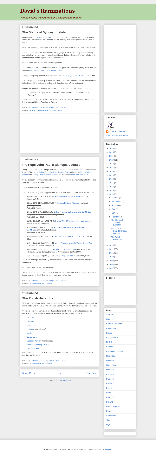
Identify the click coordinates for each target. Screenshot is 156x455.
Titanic (109, 420)
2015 (111, 190)
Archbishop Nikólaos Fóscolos (67, 203)
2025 (111, 152)
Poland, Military (33, 349)
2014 (111, 194)
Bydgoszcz (31, 317)
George (41, 37)
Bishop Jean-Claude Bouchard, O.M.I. (70, 236)
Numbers (48, 283)
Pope (108, 393)
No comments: (62, 107)
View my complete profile (117, 135)
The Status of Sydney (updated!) (45, 32)
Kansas (109, 347)
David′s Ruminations (47, 11)
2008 (111, 264)
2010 (111, 257)
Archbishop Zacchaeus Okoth (65, 249)
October (115, 197)
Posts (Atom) (65, 380)
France (109, 333)
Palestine (110, 374)
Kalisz (29, 325)
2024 (111, 156)
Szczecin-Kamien (34, 341)
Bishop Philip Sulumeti (64, 256)
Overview (110, 370)
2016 (111, 187)
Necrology (110, 356)
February (116, 217)
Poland (109, 383)
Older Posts (91, 373)
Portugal (110, 397)
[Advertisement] (60, 133)
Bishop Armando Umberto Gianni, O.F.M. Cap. (73, 243)
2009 (111, 260)
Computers (111, 328)
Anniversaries (112, 314)
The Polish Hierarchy (37, 298)
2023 (111, 160)
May (114, 213)
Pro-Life (109, 402)
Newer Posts (28, 373)
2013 (111, 245)
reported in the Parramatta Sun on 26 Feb (45, 70)
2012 (111, 249)
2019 (111, 175)
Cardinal (32, 110)
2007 (111, 268)
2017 (111, 183)
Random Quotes (113, 406)
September (117, 201)
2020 (111, 171)
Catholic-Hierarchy (43, 110)
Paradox (110, 379)
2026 (111, 148)
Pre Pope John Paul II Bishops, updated (51, 164)
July (114, 209)
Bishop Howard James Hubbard (46, 175)
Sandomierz (32, 337)
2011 (111, 253)
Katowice (30, 329)
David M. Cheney (117, 131)
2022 (111, 164)
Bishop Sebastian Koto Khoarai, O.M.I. (54, 172)
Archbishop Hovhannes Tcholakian (68, 196)
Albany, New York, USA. (78, 175)
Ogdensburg (111, 365)
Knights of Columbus (115, 351)
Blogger (108, 449)
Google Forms (112, 337)
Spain (108, 411)
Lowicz (30, 333)
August (115, 205)
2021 (111, 167)
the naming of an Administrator (74, 75)
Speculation (57, 110)
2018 (111, 179)
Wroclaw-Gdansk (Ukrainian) (38, 345)
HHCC (109, 342)
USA (108, 425)
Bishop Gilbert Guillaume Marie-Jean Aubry (72, 221)
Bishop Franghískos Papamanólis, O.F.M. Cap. (73, 212)
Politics (109, 388)
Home (60, 373)
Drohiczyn (31, 321)
